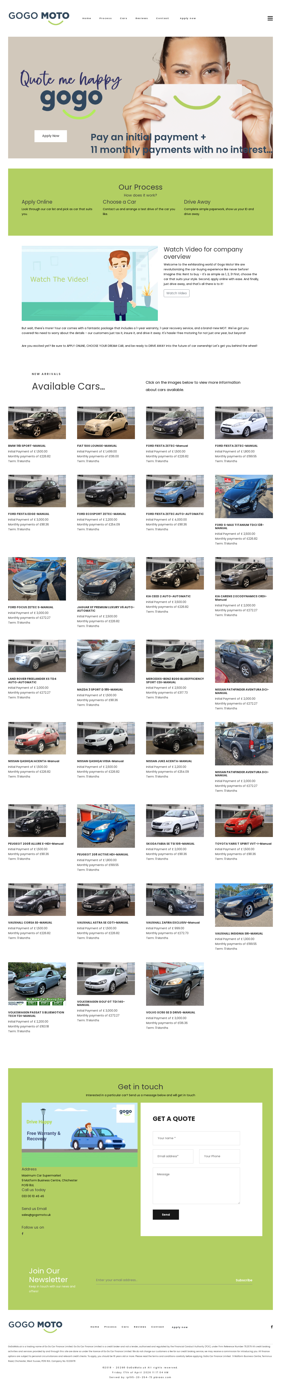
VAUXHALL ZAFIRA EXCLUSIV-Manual (173, 923)
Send (166, 1215)
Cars (123, 18)
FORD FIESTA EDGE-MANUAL (28, 514)
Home (86, 18)
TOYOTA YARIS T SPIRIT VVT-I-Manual (243, 844)
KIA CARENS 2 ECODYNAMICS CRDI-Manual (241, 598)
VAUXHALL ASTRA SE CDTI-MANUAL (102, 923)
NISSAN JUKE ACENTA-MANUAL (169, 761)
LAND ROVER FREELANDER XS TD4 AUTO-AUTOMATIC (32, 680)
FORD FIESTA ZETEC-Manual (167, 446)
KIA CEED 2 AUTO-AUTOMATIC (168, 596)
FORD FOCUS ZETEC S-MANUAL (30, 607)
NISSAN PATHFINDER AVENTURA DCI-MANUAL (242, 691)
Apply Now (50, 135)
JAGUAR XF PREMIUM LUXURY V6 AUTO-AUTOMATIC (106, 609)
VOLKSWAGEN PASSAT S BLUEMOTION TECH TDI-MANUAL (36, 1014)
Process (105, 18)
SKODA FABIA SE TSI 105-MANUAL (170, 844)
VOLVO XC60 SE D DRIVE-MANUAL (170, 1012)
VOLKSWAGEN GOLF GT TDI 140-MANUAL (101, 1003)
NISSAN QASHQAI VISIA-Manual (100, 761)
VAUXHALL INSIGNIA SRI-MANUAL (239, 933)
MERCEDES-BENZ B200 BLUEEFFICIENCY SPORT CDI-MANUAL (175, 680)
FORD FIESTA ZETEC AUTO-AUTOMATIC (175, 514)
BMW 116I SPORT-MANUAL (27, 446)
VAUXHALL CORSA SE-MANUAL (30, 923)
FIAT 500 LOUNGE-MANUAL (97, 446)
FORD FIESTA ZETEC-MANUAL (236, 446)
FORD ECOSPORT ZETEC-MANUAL (101, 514)
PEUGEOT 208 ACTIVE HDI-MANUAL (102, 854)
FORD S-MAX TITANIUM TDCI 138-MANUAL (239, 526)
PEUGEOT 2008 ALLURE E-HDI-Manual (36, 844)
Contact (162, 18)
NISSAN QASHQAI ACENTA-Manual (33, 761)
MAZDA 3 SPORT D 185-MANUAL (100, 690)
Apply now (188, 18)
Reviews (142, 18)
